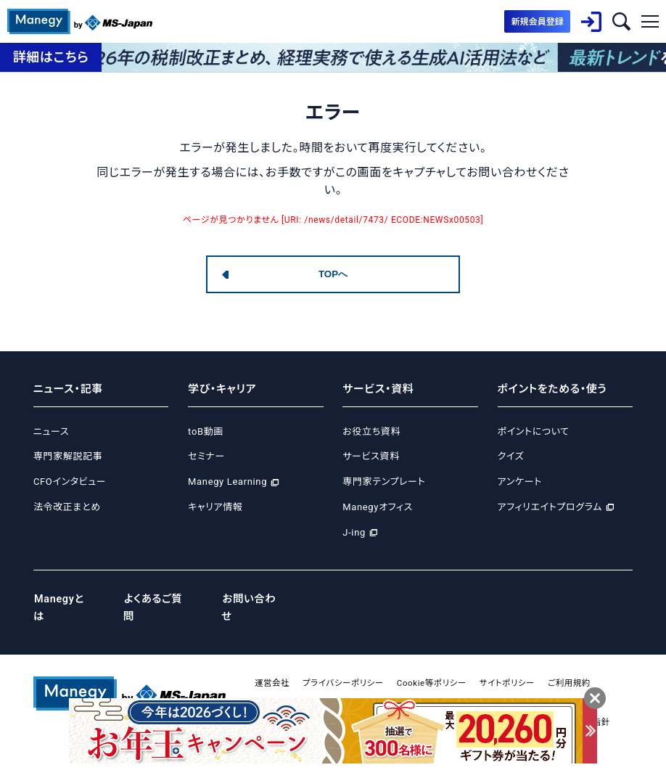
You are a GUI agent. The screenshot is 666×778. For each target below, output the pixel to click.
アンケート (520, 481)
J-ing (354, 532)
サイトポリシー (517, 665)
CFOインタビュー (69, 481)
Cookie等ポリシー (438, 665)
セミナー (206, 456)
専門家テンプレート (383, 481)
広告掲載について (339, 685)
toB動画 (205, 431)
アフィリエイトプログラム (550, 506)
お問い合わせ (259, 599)
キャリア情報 (215, 506)
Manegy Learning (227, 481)
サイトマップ (412, 685)
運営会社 (273, 665)
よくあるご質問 (161, 599)
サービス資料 (371, 456)
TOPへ (333, 274)
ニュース (51, 431)
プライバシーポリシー (346, 665)
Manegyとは (64, 599)
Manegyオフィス (377, 506)
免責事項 (273, 685)
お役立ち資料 (371, 431)
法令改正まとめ (67, 506)
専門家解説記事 (67, 456)
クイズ (511, 456)
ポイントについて (534, 431)
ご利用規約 (581, 665)
